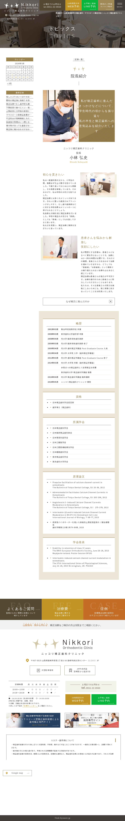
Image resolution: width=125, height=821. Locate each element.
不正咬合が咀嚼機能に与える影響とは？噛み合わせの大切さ (32, 118)
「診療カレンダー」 (30, 706)
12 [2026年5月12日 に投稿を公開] (12, 75)
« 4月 (9, 83)
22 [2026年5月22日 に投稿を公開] (23, 77)
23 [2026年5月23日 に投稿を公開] (27, 77)
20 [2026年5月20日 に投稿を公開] (16, 77)
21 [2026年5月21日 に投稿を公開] (20, 77)
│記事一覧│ (79, 59)
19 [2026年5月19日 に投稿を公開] (12, 77)
